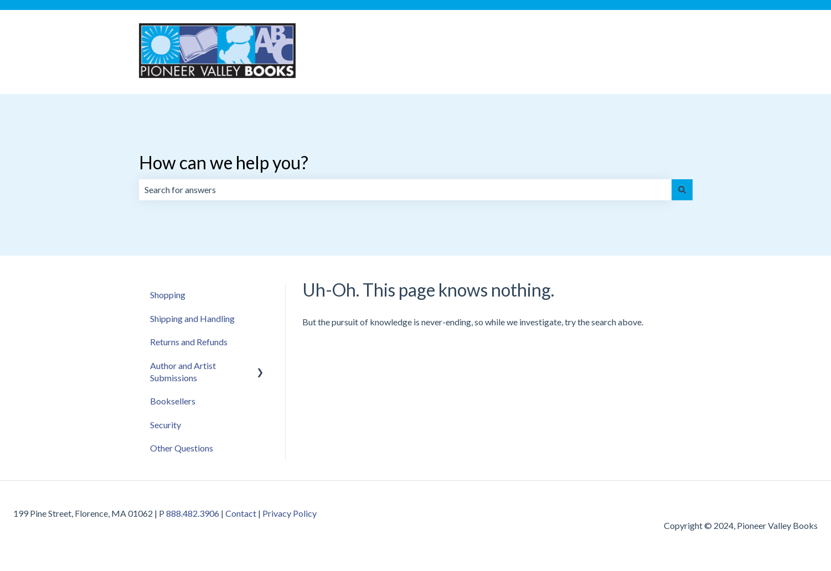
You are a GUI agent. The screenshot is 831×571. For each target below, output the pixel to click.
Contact (240, 513)
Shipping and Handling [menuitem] (192, 318)
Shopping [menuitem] (167, 294)
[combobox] (405, 189)
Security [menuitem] (165, 424)
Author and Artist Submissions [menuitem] (183, 371)
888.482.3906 (192, 513)
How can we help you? (223, 162)
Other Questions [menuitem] (181, 448)
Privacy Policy (289, 513)
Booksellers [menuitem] (172, 401)
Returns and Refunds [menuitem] (189, 341)
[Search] (682, 189)
